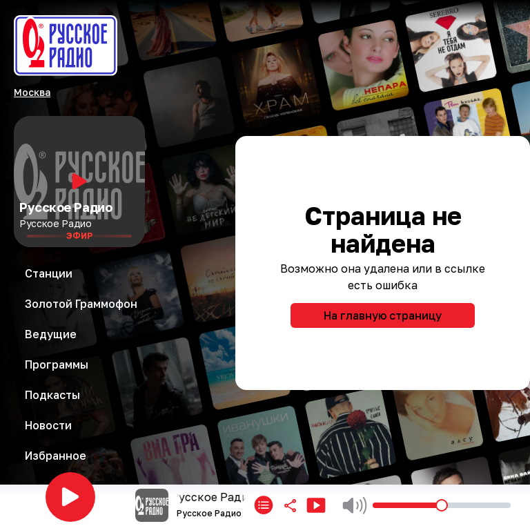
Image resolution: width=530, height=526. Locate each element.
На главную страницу (383, 315)
